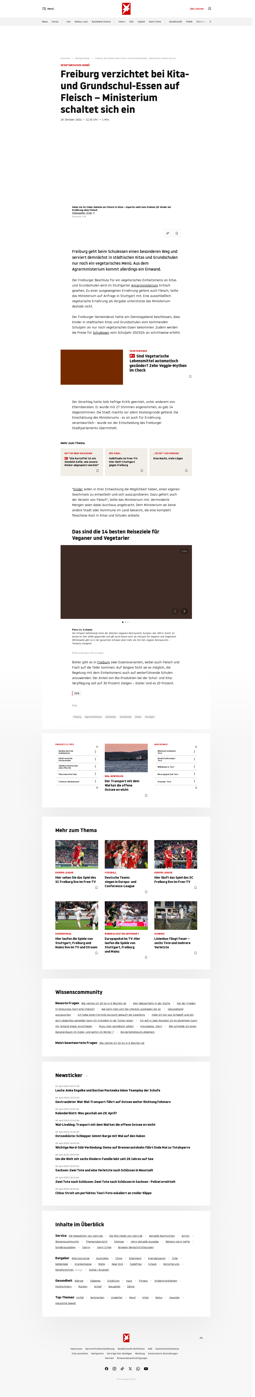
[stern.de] (126, 9)
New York (117, 1264)
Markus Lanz (81, 23)
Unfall (80, 1297)
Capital (141, 23)
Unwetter (116, 1297)
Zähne (130, 1286)
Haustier (174, 1297)
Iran (69, 23)
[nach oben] (201, 1338)
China (118, 1258)
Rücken (82, 1286)
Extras (55, 23)
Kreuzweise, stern (151, 1026)
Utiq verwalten (80, 1353)
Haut (129, 1280)
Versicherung (171, 1264)
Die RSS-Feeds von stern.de (125, 1235)
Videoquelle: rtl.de (82, 213)
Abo (197, 10)
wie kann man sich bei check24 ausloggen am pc (131, 1009)
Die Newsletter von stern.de (86, 1235)
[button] (184, 611)
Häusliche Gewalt (65, 1303)
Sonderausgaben (65, 1247)
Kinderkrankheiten (166, 1280)
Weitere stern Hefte (178, 1241)
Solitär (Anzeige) (99, 1269)
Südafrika (136, 1264)
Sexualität (114, 1286)
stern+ (122, 23)
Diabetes (95, 1280)
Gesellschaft (175, 23)
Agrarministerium (144, 285)
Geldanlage (61, 1264)
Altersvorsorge (80, 1258)
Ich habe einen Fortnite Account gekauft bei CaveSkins (111, 1014)
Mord (132, 1297)
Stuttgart (150, 717)
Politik (189, 23)
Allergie (79, 1280)
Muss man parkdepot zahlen (116, 1026)
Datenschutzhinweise (167, 1348)
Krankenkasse (83, 1264)
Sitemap (119, 1241)
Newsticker (69, 1075)
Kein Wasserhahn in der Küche (151, 1003)
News (45, 23)
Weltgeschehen (82, 58)
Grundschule (125, 717)
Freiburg (103, 662)
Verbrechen (97, 1297)
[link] (209, 10)
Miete (101, 1264)
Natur (159, 1297)
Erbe (175, 1258)
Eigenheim (135, 1258)
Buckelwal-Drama (101, 23)
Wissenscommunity (67, 1241)
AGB (150, 1348)
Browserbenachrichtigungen (132, 1358)
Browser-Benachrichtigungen (136, 1247)
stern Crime (155, 23)
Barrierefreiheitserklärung (100, 1348)
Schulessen (101, 332)
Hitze (145, 1297)
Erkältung (113, 1280)
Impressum (76, 1348)
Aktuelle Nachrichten (162, 1235)
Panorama (201, 23)
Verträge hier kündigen (119, 1353)
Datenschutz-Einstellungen (163, 1353)
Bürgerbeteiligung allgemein (138, 1032)
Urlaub (152, 1264)
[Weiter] (210, 23)
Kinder (78, 489)
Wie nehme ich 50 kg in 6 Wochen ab (103, 1003)
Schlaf (98, 1286)
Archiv (185, 1235)
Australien (102, 1258)
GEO (131, 23)
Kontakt (109, 1358)
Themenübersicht (96, 1241)
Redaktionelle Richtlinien (131, 1348)
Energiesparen (157, 1258)
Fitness (143, 1280)
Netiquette (97, 1353)
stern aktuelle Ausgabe (145, 1241)
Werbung (140, 1353)
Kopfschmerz (63, 1286)
